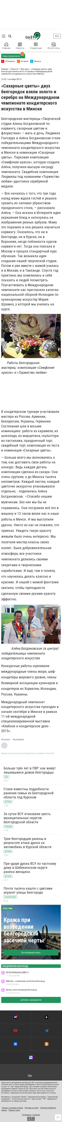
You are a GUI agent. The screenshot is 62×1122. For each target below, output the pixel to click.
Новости (20, 46)
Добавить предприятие (31, 1000)
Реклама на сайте (32, 1108)
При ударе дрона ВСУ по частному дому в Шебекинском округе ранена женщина (30, 868)
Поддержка (26, 1115)
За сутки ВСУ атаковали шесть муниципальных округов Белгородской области (27, 818)
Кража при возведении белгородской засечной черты (24, 930)
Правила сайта (14, 1110)
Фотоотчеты (53, 46)
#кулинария (18, 739)
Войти (57, 36)
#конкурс (5, 739)
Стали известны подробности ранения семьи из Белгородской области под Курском (29, 793)
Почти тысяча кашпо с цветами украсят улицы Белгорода (28, 890)
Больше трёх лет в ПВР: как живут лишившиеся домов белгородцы (30, 770)
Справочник (36, 46)
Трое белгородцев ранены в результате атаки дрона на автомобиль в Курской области (27, 843)
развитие (36, 1115)
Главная (6, 46)
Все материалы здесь (31, 952)
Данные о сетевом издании (12, 1108)
